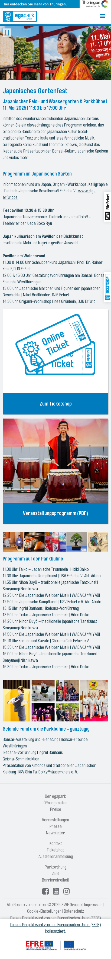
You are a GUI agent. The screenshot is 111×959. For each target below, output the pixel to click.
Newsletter (55, 833)
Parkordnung (55, 867)
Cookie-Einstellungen (44, 911)
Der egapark (55, 796)
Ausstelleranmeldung (55, 856)
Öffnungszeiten (55, 803)
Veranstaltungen (55, 820)
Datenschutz (74, 911)
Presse (56, 826)
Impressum (93, 904)
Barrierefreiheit (55, 880)
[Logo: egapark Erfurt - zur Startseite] (20, 16)
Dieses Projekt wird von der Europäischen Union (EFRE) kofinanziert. (55, 928)
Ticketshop (55, 850)
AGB (55, 873)
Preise (55, 809)
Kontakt (56, 843)
